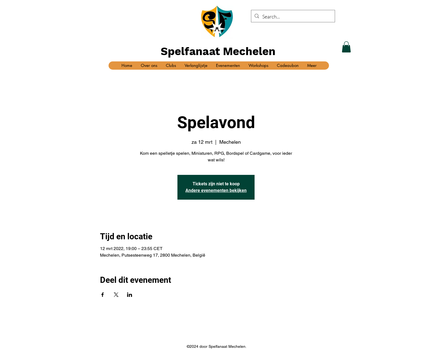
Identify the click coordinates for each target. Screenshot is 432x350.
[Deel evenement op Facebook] (102, 294)
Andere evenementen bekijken (216, 190)
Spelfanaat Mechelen (218, 51)
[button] (346, 47)
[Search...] (292, 16)
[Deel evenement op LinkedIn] (129, 294)
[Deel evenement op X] (116, 294)
